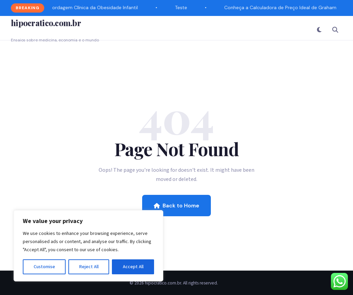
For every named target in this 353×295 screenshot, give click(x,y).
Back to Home (176, 205)
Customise (44, 266)
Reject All (89, 266)
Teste (181, 7)
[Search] (335, 29)
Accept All (133, 266)
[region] (88, 245)
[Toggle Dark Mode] (319, 29)
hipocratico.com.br (46, 22)
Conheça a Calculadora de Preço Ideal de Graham (281, 7)
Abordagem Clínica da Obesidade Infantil (92, 7)
